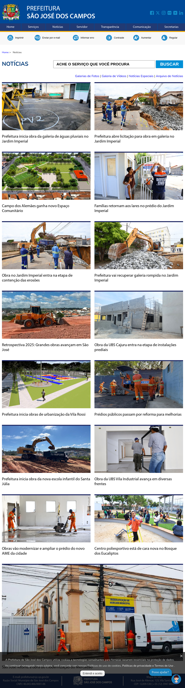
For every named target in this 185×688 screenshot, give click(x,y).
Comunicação (142, 27)
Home (10, 27)
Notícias (57, 27)
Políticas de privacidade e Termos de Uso (147, 666)
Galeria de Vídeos (114, 76)
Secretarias (171, 27)
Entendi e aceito (92, 673)
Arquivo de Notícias (169, 76)
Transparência (110, 27)
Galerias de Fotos (87, 76)
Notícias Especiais (141, 76)
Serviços (33, 27)
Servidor (82, 27)
